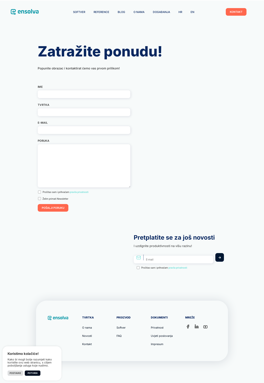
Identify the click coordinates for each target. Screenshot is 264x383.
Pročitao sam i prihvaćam (65, 192)
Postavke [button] (15, 373)
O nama (139, 12)
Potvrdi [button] (33, 373)
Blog (121, 12)
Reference (101, 12)
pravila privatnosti (79, 192)
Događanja (161, 12)
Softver (79, 12)
